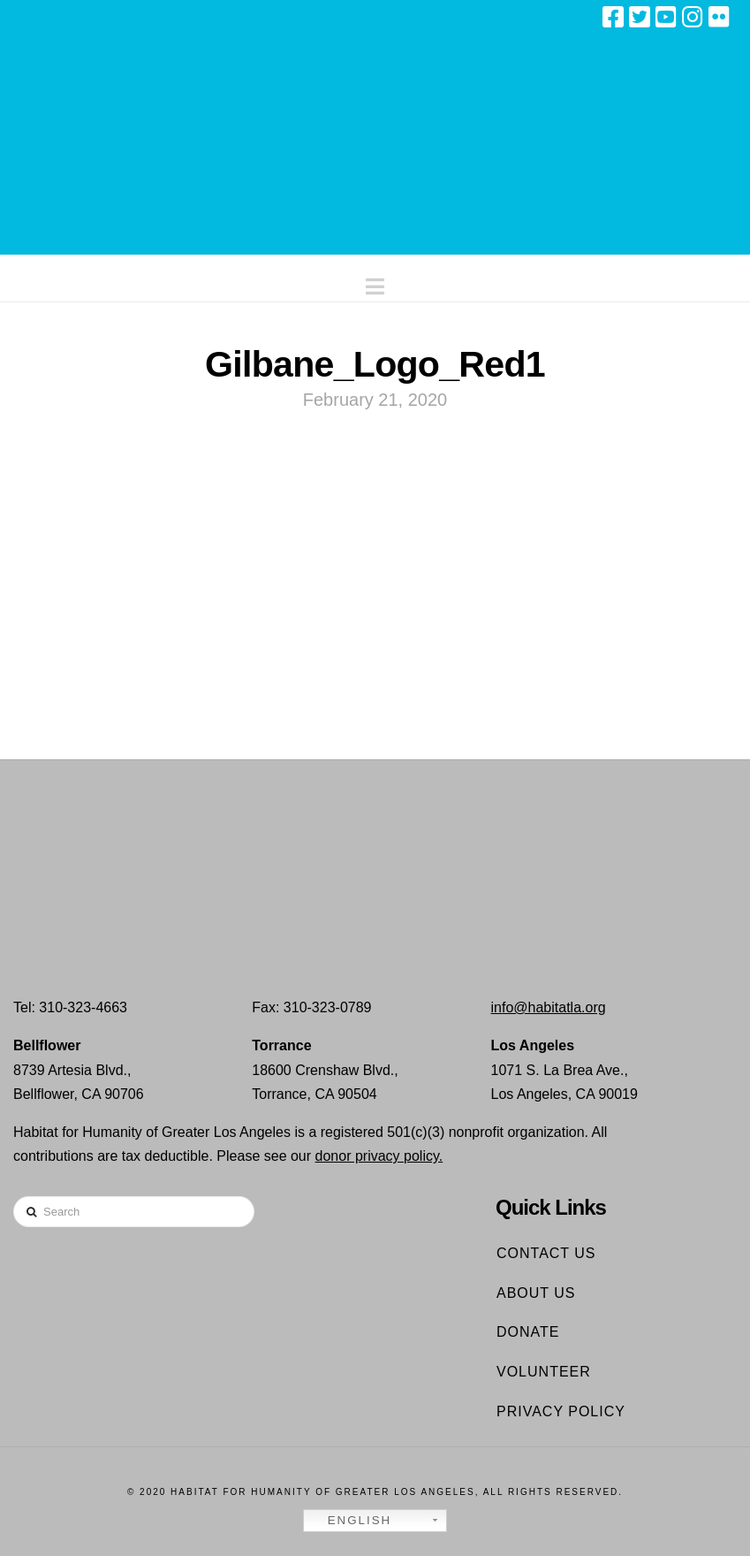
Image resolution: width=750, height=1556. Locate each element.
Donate (527, 1331)
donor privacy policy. (379, 1155)
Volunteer (543, 1371)
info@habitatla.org (548, 1007)
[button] (375, 282)
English (349, 1521)
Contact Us (546, 1253)
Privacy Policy (560, 1411)
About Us (536, 1292)
